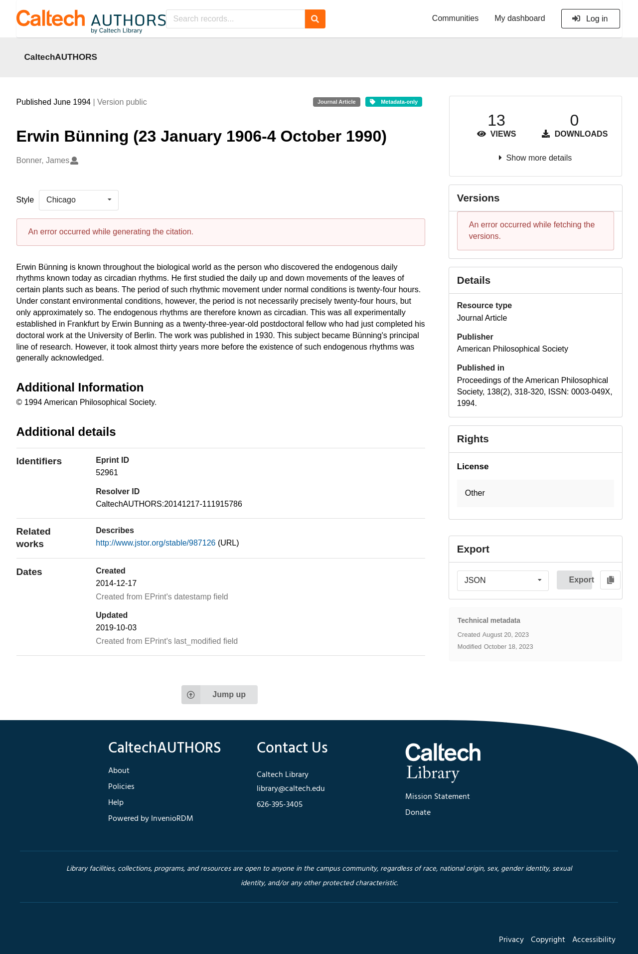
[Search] (315, 18)
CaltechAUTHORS (61, 57)
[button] (535, 493)
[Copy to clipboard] (610, 580)
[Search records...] (235, 18)
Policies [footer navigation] (121, 786)
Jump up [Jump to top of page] (213, 694)
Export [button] (580, 579)
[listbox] (79, 200)
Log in (590, 18)
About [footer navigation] (119, 770)
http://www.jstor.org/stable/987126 (157, 543)
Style (25, 199)
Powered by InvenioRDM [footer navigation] (150, 818)
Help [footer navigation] (116, 802)
